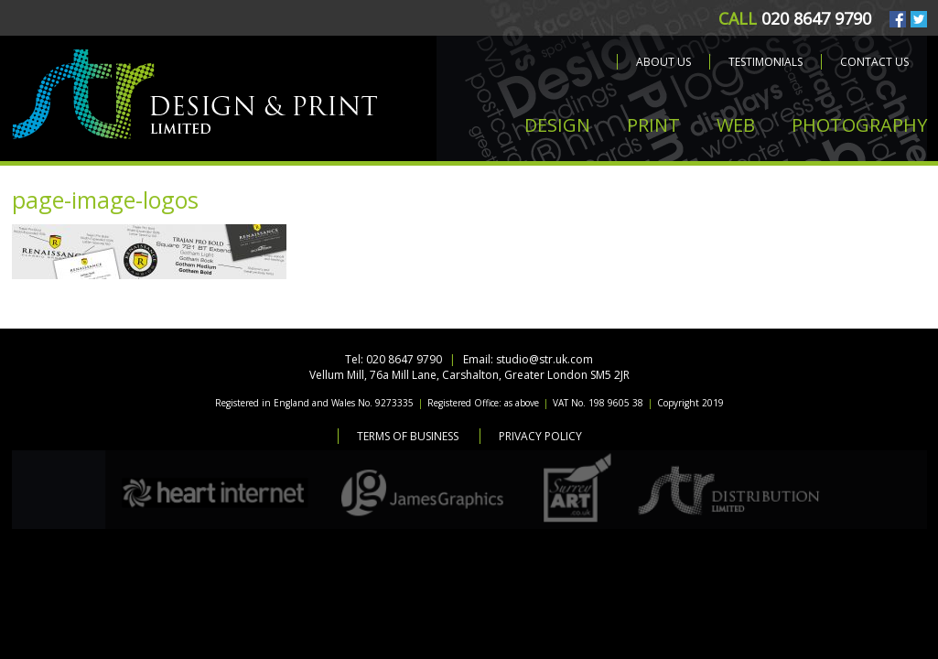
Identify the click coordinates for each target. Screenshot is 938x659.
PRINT (653, 125)
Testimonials (765, 62)
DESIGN (557, 125)
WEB (736, 125)
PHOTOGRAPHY (859, 125)
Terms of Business (407, 436)
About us (663, 62)
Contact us (874, 62)
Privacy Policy (540, 436)
